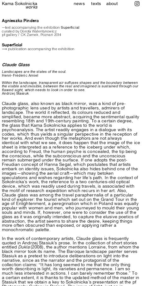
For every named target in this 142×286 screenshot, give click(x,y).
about (112, 3)
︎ (137, 3)
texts (96, 3)
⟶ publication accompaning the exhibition (38, 48)
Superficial (12, 45)
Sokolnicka (19, 5)
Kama (8, 3)
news (79, 3)
